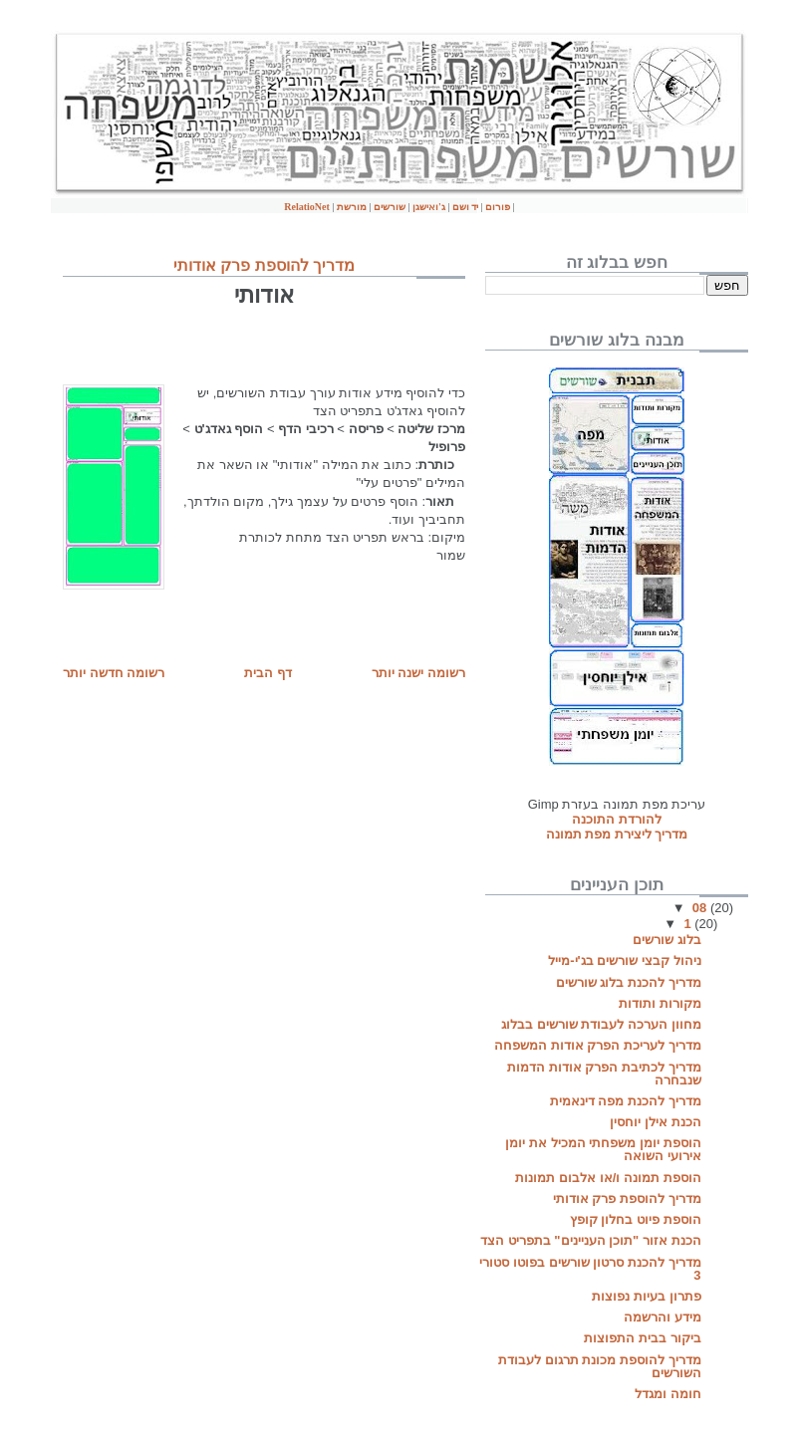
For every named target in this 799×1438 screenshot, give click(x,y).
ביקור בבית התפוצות (642, 1337)
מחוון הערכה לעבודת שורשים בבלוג (600, 1024)
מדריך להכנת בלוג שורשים (628, 982)
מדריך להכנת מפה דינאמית (625, 1100)
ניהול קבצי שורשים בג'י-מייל (624, 960)
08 (701, 907)
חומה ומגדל (668, 1393)
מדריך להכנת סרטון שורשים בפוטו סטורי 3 (589, 1269)
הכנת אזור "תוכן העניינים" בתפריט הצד (590, 1240)
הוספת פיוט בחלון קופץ (635, 1219)
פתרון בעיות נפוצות (646, 1296)
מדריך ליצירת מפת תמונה (617, 834)
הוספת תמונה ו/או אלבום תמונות (607, 1177)
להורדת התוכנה (617, 819)
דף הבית (268, 672)
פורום (497, 206)
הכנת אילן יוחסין (655, 1121)
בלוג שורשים (667, 939)
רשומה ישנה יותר (418, 672)
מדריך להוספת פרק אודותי (264, 265)
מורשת (353, 206)
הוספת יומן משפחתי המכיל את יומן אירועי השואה (602, 1149)
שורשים (389, 206)
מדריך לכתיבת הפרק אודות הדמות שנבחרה (603, 1073)
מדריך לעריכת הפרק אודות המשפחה (597, 1045)
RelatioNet (307, 206)
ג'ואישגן (428, 206)
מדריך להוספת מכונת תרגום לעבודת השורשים (599, 1366)
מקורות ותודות (660, 1003)
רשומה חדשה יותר (113, 672)
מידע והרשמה (662, 1317)
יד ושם (465, 206)
